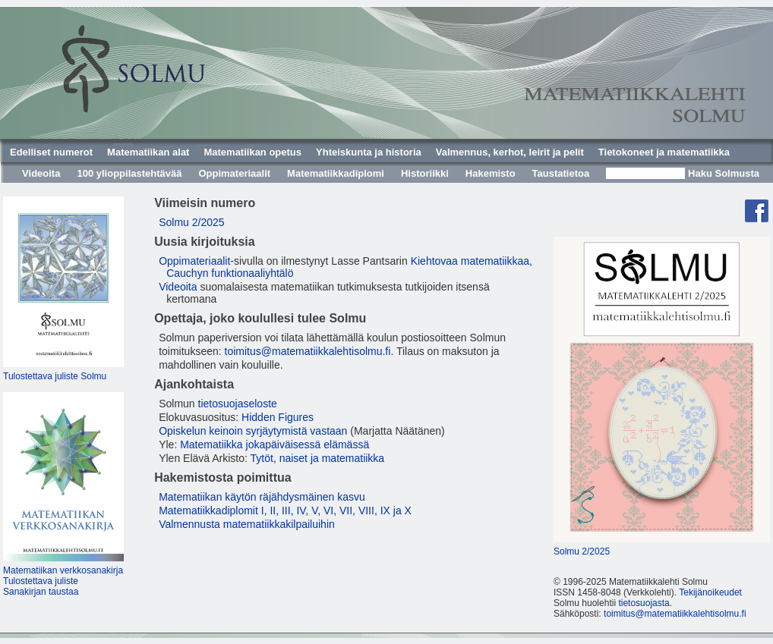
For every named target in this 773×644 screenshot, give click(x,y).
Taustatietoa (561, 173)
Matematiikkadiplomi (335, 173)
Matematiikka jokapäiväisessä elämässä (274, 444)
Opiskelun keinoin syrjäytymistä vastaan (253, 431)
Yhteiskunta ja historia (368, 152)
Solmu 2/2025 (191, 222)
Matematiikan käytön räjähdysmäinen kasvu (262, 497)
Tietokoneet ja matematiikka (664, 152)
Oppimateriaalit (234, 173)
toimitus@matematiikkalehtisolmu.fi (308, 351)
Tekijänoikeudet (710, 592)
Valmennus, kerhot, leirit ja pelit (510, 152)
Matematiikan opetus (252, 152)
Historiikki (425, 173)
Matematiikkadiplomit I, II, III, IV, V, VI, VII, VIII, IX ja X (285, 510)
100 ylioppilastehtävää (129, 173)
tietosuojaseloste (237, 403)
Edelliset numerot (51, 152)
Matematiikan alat (148, 152)
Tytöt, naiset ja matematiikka (318, 458)
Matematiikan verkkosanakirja (63, 570)
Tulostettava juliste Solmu (54, 376)
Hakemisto (490, 173)
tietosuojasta (643, 603)
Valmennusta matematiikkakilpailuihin (247, 524)
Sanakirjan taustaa (40, 591)
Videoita (41, 173)
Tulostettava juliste (40, 581)
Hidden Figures (277, 417)
